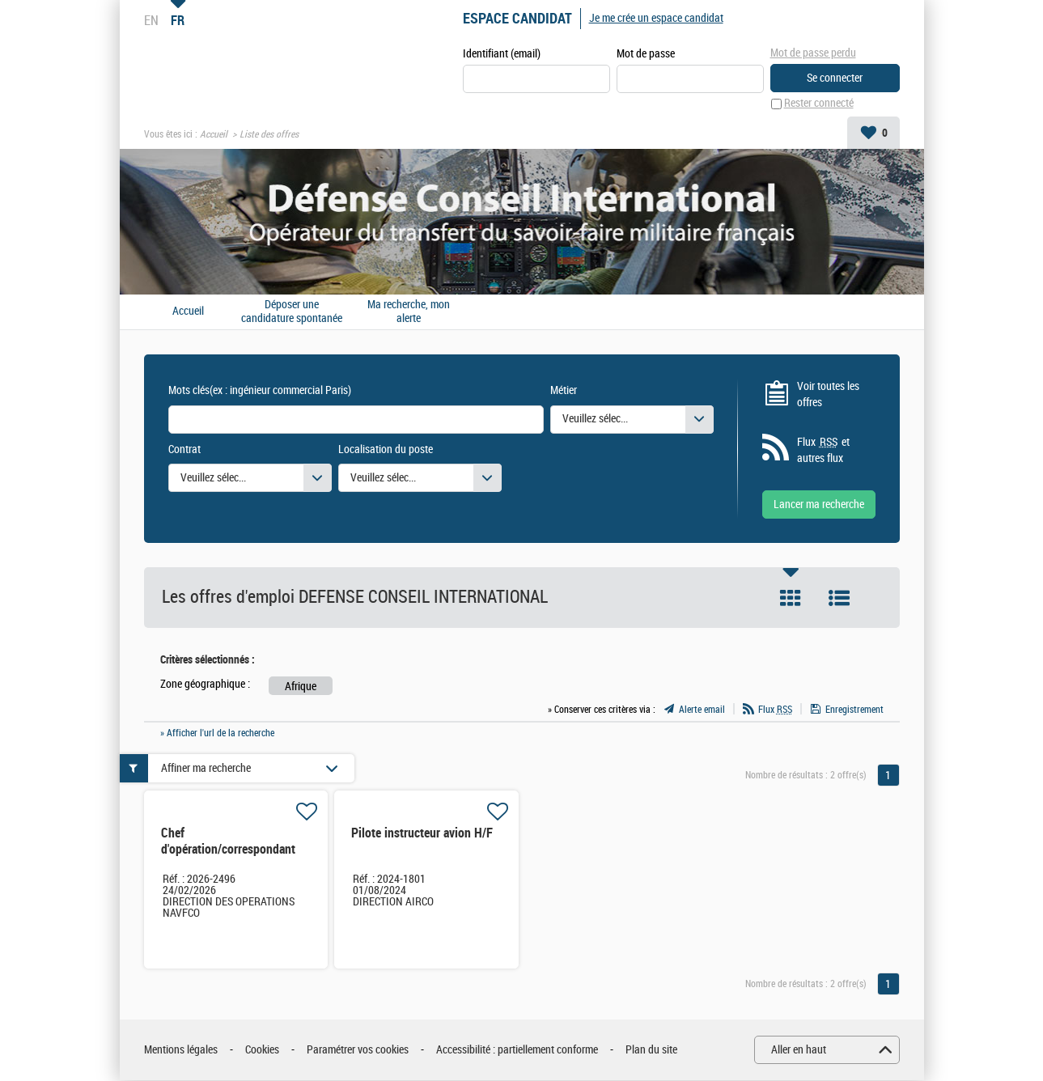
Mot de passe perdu (813, 53)
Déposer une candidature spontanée (291, 312)
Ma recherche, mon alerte (408, 312)
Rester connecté (819, 104)
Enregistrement (854, 709)
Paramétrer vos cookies (358, 1050)
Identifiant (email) (502, 54)
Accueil (213, 134)
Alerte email (702, 709)
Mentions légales (181, 1050)
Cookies (262, 1050)
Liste (839, 599)
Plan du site (651, 1050)
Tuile (790, 599)
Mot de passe (646, 54)
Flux (775, 709)
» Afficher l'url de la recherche (217, 733)
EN (151, 20)
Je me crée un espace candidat (656, 18)
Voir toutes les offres (828, 394)
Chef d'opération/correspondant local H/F (228, 850)
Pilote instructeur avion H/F (422, 833)
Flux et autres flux (823, 450)
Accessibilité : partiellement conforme (517, 1050)
